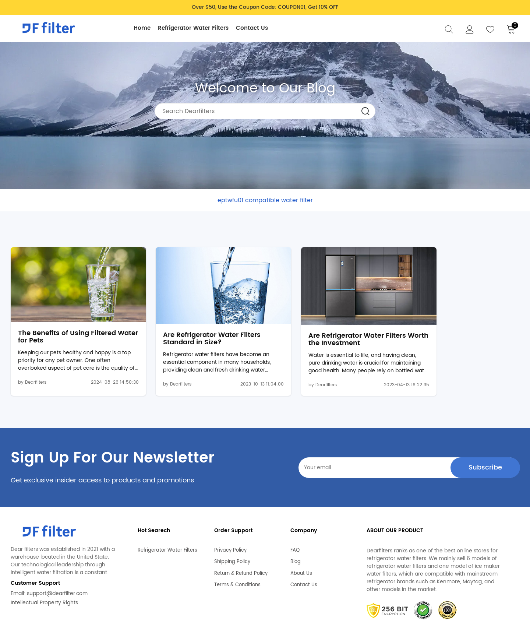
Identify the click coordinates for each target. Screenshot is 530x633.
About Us (301, 540)
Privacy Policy (230, 517)
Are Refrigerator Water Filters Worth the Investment (326, 309)
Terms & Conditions (237, 552)
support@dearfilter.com (57, 563)
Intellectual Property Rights (44, 573)
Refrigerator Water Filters (194, 28)
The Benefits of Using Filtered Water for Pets (67, 307)
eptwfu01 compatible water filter (265, 200)
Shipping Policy (232, 528)
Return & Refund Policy (241, 540)
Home (143, 28)
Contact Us (253, 28)
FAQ (295, 517)
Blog (295, 528)
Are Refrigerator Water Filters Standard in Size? (196, 309)
